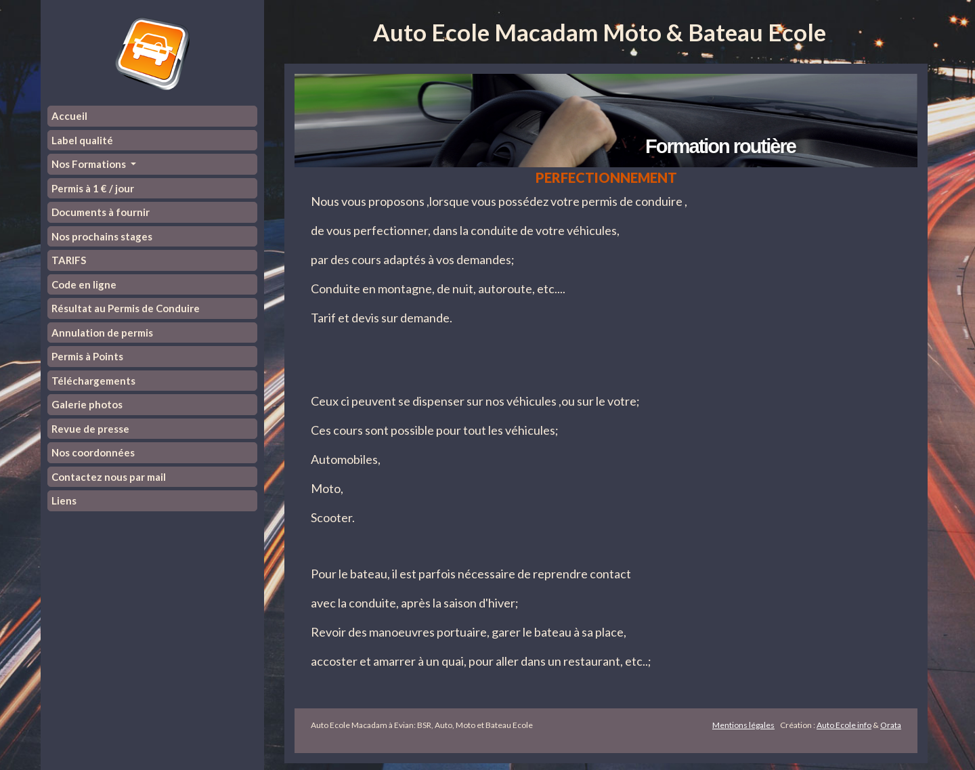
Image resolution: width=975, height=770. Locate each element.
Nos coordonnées (93, 452)
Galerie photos (87, 404)
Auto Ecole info (844, 725)
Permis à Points (87, 356)
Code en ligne (83, 284)
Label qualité (82, 140)
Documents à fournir (100, 212)
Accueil (69, 116)
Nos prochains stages (101, 236)
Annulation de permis (102, 332)
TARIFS (68, 260)
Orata (890, 725)
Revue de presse (90, 429)
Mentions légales (743, 725)
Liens (64, 500)
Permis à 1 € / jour (92, 188)
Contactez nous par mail (108, 477)
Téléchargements (93, 381)
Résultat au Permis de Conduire (125, 308)
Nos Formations (89, 164)
